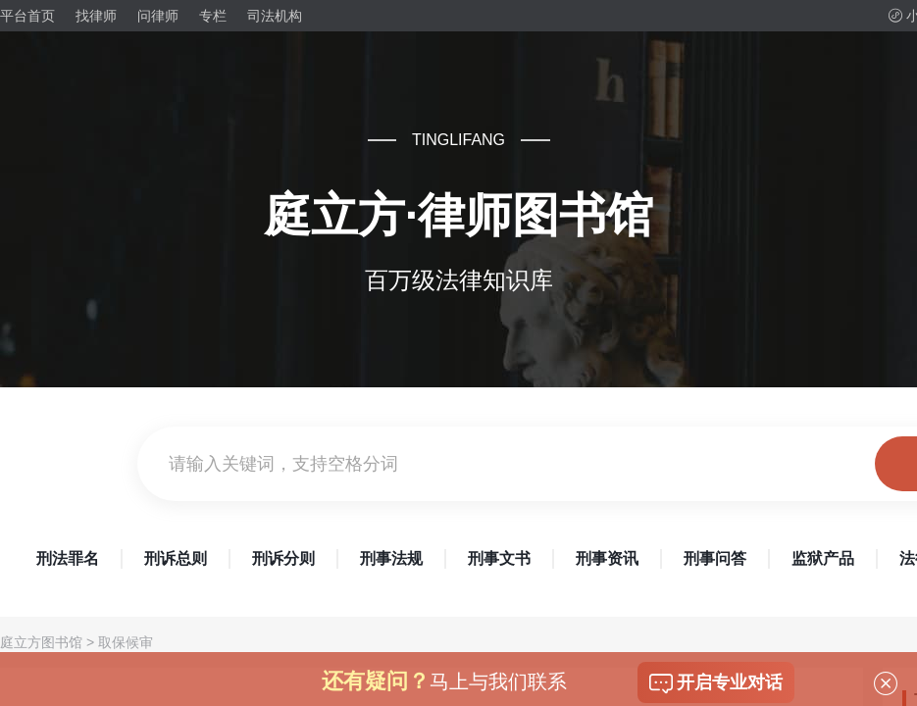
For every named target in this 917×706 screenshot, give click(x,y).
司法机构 (274, 16)
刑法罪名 (67, 558)
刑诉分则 (283, 558)
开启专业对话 (716, 683)
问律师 (157, 16)
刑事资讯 (607, 558)
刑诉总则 (175, 558)
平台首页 (27, 16)
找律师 (96, 16)
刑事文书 (499, 558)
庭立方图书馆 (41, 642)
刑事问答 (715, 558)
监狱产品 (822, 558)
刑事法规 (391, 558)
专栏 (213, 16)
